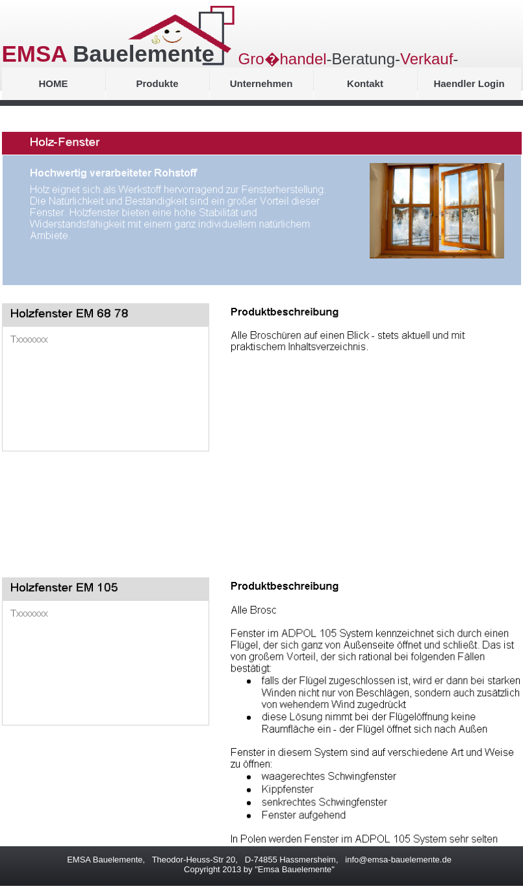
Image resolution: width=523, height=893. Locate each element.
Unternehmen (261, 83)
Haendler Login (468, 83)
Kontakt (365, 83)
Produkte (157, 83)
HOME (53, 83)
